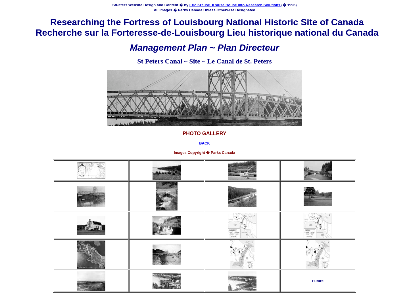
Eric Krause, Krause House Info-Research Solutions (235, 5)
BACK (204, 143)
